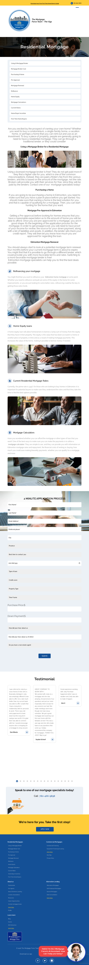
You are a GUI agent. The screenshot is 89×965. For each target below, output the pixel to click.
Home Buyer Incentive (18, 113)
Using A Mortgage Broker (19, 63)
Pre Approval (15, 80)
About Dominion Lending (15, 891)
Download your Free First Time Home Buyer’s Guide (45, 3)
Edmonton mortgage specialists (25, 260)
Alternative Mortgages (53, 885)
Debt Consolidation (52, 894)
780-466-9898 (76, 3)
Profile (10, 910)
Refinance (14, 91)
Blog (9, 918)
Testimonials (11, 885)
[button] (17, 781)
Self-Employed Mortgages (54, 888)
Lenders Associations (14, 894)
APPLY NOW (45, 829)
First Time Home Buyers (19, 119)
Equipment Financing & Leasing (55, 848)
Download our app (26, 954)
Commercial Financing (53, 845)
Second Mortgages (52, 891)
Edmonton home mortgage (56, 277)
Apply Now (50, 852)
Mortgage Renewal (17, 85)
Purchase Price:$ (16, 605)
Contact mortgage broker (15, 904)
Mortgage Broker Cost (18, 69)
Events (10, 922)
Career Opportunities (14, 901)
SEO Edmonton (12, 925)
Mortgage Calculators (18, 102)
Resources (11, 898)
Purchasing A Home (17, 74)
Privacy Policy (50, 858)
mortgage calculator (16, 444)
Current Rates (16, 108)
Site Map (49, 855)
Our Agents (11, 888)
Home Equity (15, 96)
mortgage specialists (62, 184)
